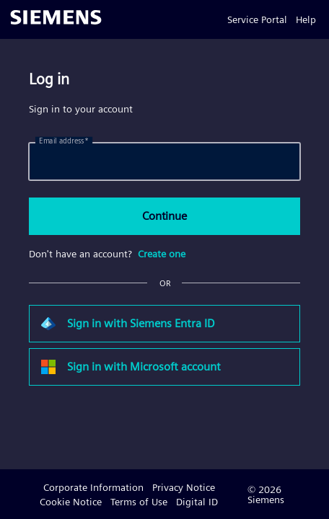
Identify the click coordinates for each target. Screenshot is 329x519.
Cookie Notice (71, 501)
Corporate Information (93, 487)
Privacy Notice (183, 487)
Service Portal (257, 19)
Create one (161, 254)
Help (306, 19)
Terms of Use (138, 501)
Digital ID (197, 501)
